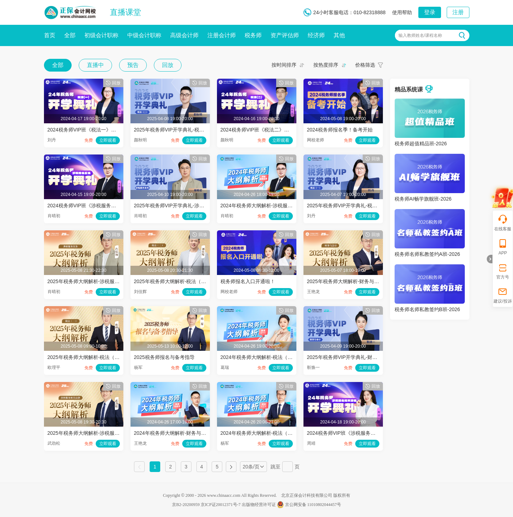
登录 (429, 12)
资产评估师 (285, 35)
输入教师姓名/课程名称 (420, 35)
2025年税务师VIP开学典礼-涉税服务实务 (179, 205)
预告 (133, 65)
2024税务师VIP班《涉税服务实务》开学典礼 (97, 205)
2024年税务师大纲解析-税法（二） (259, 433)
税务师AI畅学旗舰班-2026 (423, 199)
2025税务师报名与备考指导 (164, 357)
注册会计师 (221, 35)
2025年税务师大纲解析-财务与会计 (345, 281)
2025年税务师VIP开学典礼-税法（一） (349, 205)
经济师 (316, 35)
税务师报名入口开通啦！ (248, 281)
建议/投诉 (503, 295)
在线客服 (502, 222)
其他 (339, 35)
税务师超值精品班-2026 (421, 143)
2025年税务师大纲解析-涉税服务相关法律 (94, 433)
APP (502, 246)
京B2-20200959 (186, 504)
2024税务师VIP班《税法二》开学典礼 (262, 130)
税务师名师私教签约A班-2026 (427, 254)
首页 (49, 35)
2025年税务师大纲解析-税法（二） (172, 281)
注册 (458, 12)
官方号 (502, 271)
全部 (70, 35)
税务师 (253, 35)
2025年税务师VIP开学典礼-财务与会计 (349, 357)
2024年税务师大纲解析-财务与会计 (172, 433)
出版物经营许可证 (259, 504)
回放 (167, 65)
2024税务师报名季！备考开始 (340, 130)
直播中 (95, 65)
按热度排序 (325, 65)
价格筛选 (365, 65)
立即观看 (107, 140)
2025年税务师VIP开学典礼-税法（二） (176, 130)
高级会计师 (184, 35)
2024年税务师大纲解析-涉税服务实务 (262, 205)
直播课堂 (125, 12)
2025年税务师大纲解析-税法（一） (86, 357)
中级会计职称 (144, 35)
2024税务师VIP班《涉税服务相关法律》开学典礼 (361, 433)
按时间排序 (284, 65)
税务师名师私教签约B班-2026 (427, 309)
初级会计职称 (101, 35)
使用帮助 (402, 12)
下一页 (231, 466)
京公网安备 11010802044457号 (309, 504)
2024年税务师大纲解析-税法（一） (259, 357)
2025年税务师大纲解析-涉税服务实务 (89, 281)
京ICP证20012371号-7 (221, 504)
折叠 (489, 259)
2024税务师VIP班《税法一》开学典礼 (89, 130)
